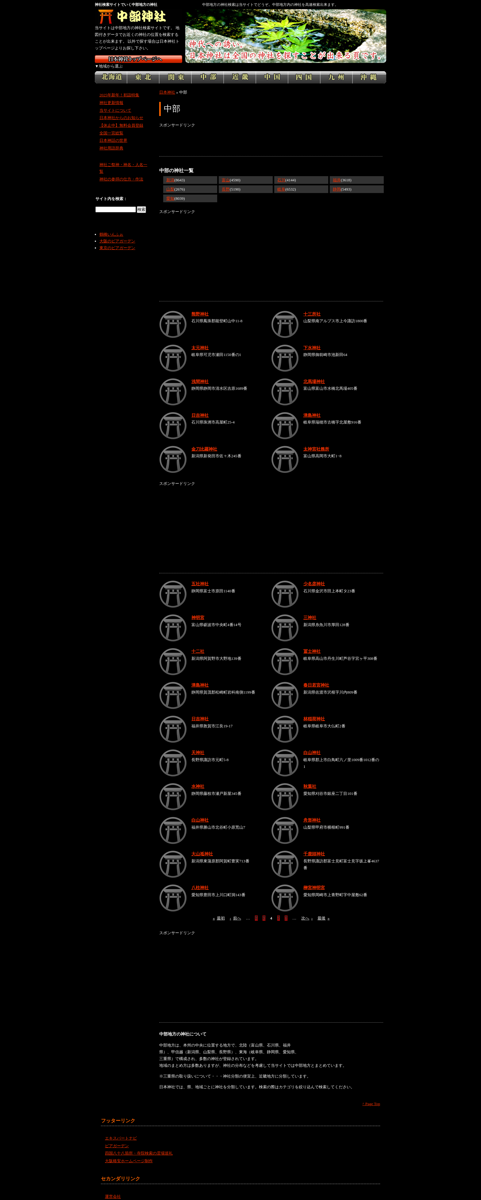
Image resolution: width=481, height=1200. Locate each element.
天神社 (197, 745)
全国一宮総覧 (111, 126)
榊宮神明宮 (314, 880)
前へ (235, 911)
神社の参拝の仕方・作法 (121, 172)
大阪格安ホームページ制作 (129, 1154)
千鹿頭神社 (314, 847)
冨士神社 (312, 644)
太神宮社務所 (316, 441)
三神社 (309, 610)
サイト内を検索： (111, 192)
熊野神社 (200, 306)
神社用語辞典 (111, 141)
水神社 (197, 779)
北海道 (111, 70)
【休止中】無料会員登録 (121, 118)
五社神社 (200, 577)
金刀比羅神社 (204, 441)
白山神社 (312, 745)
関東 (175, 70)
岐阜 (281, 182)
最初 (219, 911)
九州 (336, 70)
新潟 (170, 173)
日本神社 (167, 85)
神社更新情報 (111, 96)
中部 (207, 70)
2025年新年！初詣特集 (119, 88)
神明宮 (197, 610)
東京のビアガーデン (117, 241)
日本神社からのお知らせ (121, 111)
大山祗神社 (202, 847)
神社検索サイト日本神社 (138, 59)
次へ (307, 911)
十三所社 (312, 306)
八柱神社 (200, 880)
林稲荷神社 (314, 712)
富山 (226, 173)
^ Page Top (371, 1097)
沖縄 (369, 70)
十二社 (197, 644)
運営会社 (113, 1189)
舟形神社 (312, 813)
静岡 (337, 182)
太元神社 (200, 340)
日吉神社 (200, 408)
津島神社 (312, 408)
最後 (323, 911)
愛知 (170, 191)
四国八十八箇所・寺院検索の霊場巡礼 (139, 1146)
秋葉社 (309, 779)
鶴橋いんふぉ (111, 227)
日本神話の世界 (113, 133)
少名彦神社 (314, 577)
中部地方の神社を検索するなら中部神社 (138, 17)
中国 (272, 70)
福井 (337, 173)
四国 (304, 70)
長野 (226, 182)
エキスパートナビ (121, 1131)
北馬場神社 (314, 374)
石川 (281, 173)
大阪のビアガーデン (117, 234)
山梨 (170, 182)
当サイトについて (115, 103)
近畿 (240, 70)
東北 (143, 70)
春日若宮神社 (316, 678)
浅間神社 (200, 374)
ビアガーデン (117, 1139)
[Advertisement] (271, 135)
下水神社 (312, 340)
